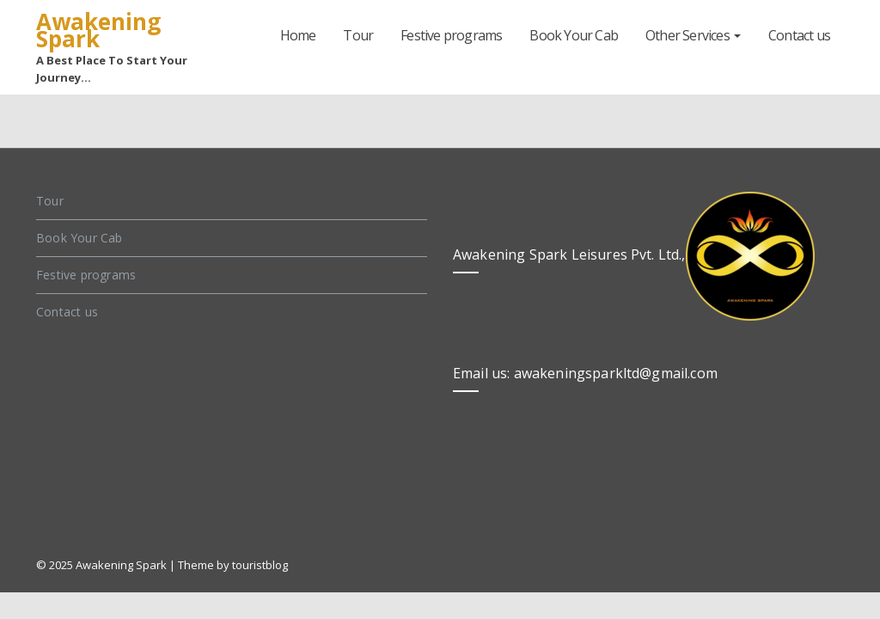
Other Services (693, 35)
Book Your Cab (573, 35)
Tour (358, 35)
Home (298, 35)
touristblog (260, 565)
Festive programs (451, 35)
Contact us (799, 35)
